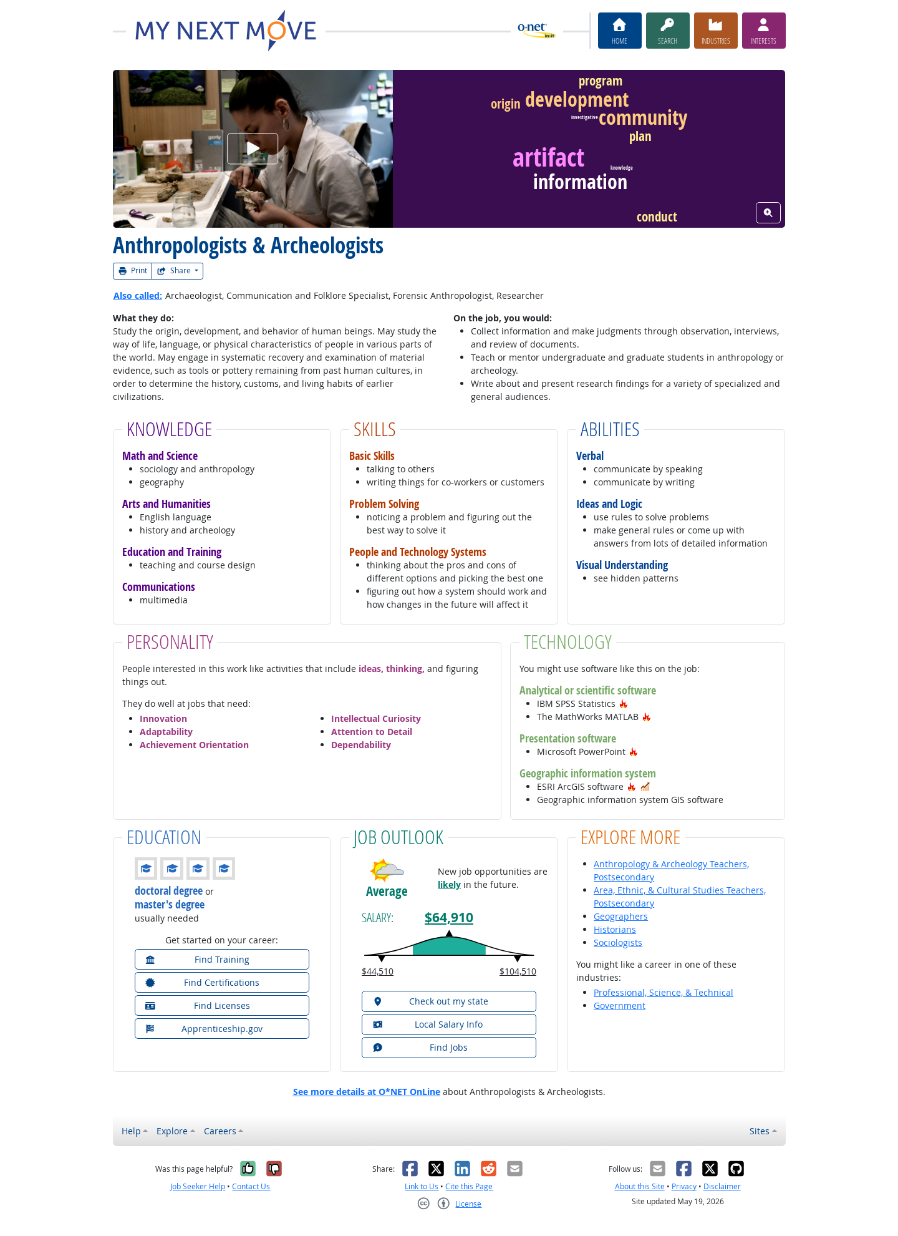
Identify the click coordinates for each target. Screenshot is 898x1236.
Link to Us (421, 1186)
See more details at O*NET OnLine (366, 1091)
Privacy (684, 1186)
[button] (623, 703)
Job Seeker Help (197, 1186)
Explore (172, 1131)
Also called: (137, 295)
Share (175, 270)
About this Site (640, 1186)
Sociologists (618, 942)
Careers (220, 1131)
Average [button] (387, 891)
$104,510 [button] (518, 971)
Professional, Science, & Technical (663, 992)
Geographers (621, 916)
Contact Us (251, 1186)
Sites (760, 1131)
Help (131, 1131)
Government (619, 1005)
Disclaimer (722, 1186)
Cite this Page (469, 1186)
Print (133, 270)
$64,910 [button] (449, 917)
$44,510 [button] (377, 971)
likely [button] (449, 884)
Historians (615, 929)
